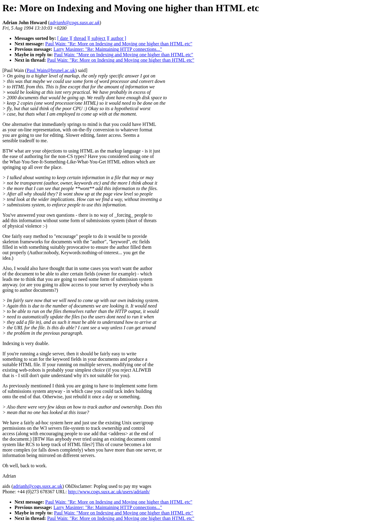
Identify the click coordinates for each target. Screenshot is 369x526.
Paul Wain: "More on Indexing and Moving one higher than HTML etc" (123, 54)
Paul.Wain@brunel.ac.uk (51, 70)
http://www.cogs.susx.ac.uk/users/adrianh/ (109, 491)
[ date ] (64, 38)
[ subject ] (98, 38)
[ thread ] (80, 38)
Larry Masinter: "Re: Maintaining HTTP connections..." (108, 49)
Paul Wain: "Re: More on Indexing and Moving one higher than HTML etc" (118, 43)
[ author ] (117, 38)
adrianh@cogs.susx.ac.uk (37, 486)
